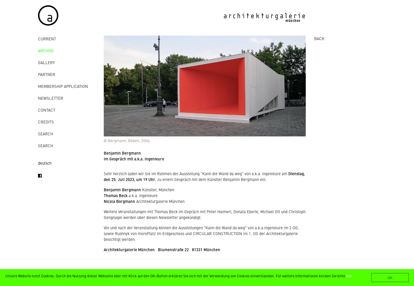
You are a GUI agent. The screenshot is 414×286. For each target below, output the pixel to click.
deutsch (44, 163)
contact (46, 110)
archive (46, 50)
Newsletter (50, 98)
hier (349, 275)
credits (46, 122)
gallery (46, 62)
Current (47, 38)
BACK (319, 38)
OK (390, 277)
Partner (46, 74)
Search (45, 133)
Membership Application (63, 86)
